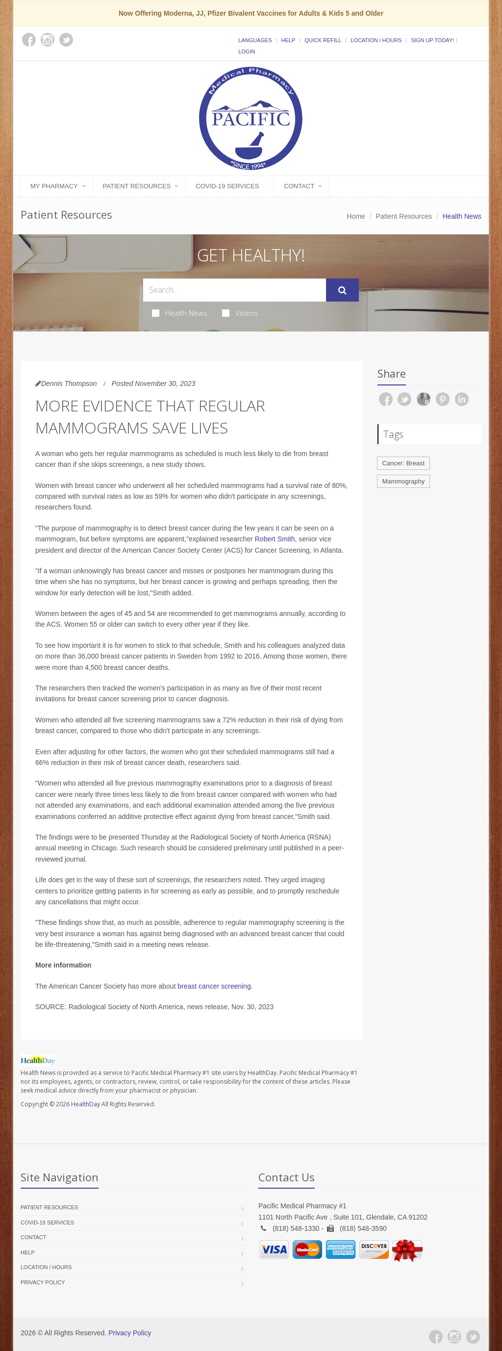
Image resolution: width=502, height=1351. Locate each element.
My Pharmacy (54, 186)
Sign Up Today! (432, 40)
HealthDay (85, 1104)
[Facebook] (436, 1337)
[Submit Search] (342, 290)
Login (246, 51)
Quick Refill (322, 40)
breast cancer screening (214, 986)
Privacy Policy (43, 1282)
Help (288, 40)
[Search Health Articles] (234, 290)
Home (356, 216)
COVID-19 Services (227, 186)
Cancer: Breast (403, 463)
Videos (240, 313)
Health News (179, 313)
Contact (299, 186)
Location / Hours (376, 40)
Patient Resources (137, 186)
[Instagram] (454, 1337)
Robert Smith (275, 539)
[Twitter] (473, 1337)
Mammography (403, 481)
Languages (255, 40)
